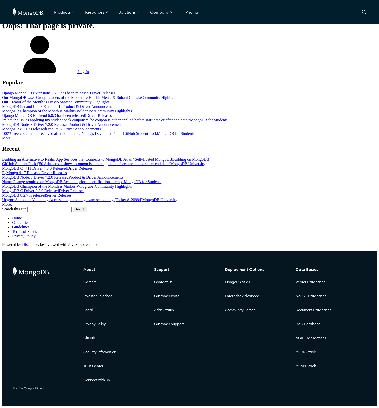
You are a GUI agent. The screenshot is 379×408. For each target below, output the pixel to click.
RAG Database (308, 324)
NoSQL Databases (311, 296)
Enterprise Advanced (242, 296)
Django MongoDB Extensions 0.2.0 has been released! (46, 93)
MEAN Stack (306, 366)
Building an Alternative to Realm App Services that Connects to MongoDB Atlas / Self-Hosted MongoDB (87, 159)
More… (8, 138)
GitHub (89, 338)
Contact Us (163, 282)
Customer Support (169, 324)
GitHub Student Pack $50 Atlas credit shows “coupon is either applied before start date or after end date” (86, 164)
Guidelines (20, 227)
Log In (45, 72)
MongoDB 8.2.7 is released (24, 195)
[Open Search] (364, 12)
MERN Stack (306, 352)
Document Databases (313, 310)
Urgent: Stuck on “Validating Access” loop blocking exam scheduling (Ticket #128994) (72, 200)
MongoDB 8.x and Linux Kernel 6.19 (32, 106)
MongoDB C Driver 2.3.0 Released (30, 191)
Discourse (30, 244)
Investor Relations (97, 296)
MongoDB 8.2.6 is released (24, 129)
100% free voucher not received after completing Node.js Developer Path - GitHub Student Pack (79, 133)
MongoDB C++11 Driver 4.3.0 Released (34, 168)
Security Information (99, 352)
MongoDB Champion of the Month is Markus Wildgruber (48, 111)
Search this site (14, 209)
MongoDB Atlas (237, 282)
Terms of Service (25, 231)
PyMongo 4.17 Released (21, 173)
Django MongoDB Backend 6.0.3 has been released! (44, 115)
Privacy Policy (24, 236)
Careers (90, 282)
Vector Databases (310, 282)
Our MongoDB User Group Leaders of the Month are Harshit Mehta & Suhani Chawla (71, 97)
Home (17, 218)
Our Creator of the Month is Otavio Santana (37, 102)
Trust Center (93, 366)
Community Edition (240, 310)
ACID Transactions (311, 338)
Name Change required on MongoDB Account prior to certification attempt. (63, 182)
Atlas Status (164, 310)
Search (80, 209)
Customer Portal (167, 296)
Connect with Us (96, 380)
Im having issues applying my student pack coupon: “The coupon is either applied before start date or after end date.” (96, 120)
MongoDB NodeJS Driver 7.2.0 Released (35, 124)
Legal (88, 310)
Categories (20, 222)
